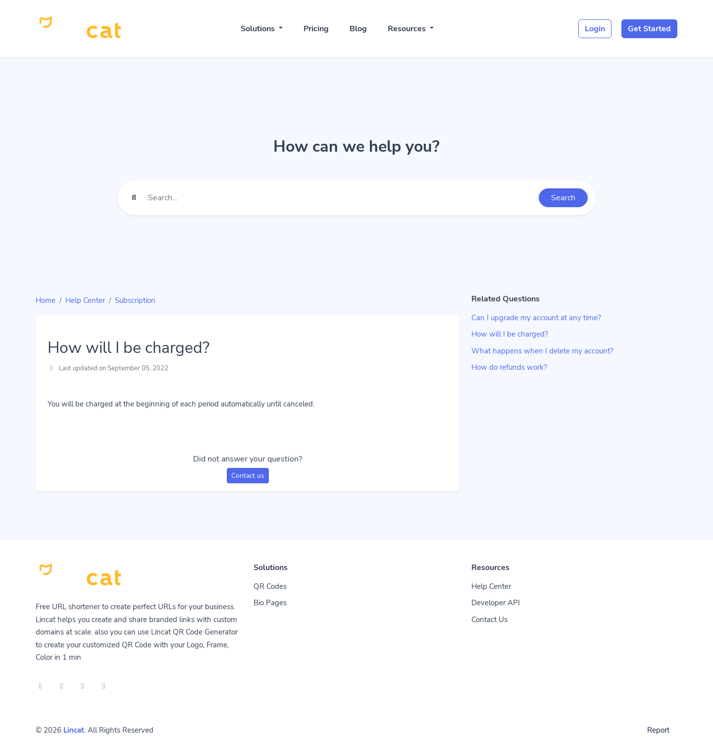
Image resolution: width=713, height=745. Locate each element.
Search (563, 197)
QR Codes (270, 586)
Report (658, 730)
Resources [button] (408, 28)
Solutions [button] (259, 28)
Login (595, 28)
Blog (358, 28)
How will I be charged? (509, 334)
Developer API (495, 603)
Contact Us (489, 620)
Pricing (316, 28)
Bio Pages (270, 603)
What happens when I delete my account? (542, 351)
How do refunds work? (509, 367)
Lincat (73, 730)
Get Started (649, 28)
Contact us (247, 475)
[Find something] (340, 198)
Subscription (135, 300)
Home (45, 300)
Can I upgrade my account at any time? (536, 318)
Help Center (85, 300)
